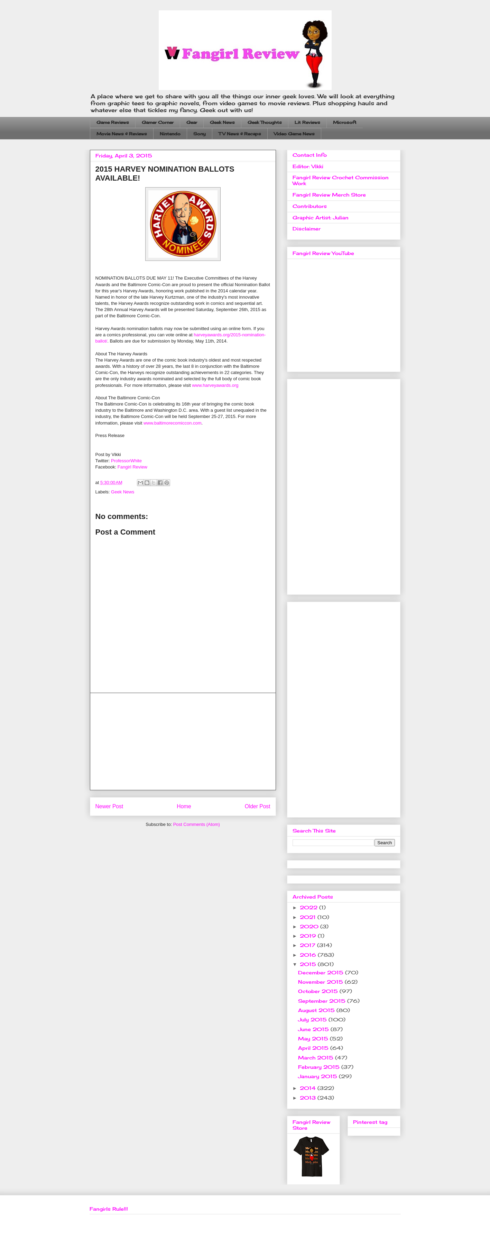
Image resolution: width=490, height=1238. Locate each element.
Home (184, 806)
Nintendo (170, 133)
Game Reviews (112, 122)
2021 (308, 917)
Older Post (257, 806)
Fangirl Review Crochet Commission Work (341, 180)
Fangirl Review (132, 467)
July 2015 (313, 1019)
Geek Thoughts (265, 122)
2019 (309, 936)
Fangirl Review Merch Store (329, 195)
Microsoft (345, 122)
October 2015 (319, 991)
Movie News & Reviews (121, 133)
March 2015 (316, 1058)
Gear (191, 122)
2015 (309, 964)
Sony (199, 133)
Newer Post (109, 806)
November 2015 (321, 982)
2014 (308, 1088)
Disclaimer (307, 228)
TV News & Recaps (240, 133)
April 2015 (314, 1048)
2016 (309, 955)
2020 (310, 926)
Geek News (222, 122)
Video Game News (294, 133)
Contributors (310, 206)
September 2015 (322, 1001)
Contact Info (310, 155)
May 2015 (314, 1038)
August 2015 (317, 1010)
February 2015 (319, 1067)
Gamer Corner (158, 122)
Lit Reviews (307, 122)
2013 (308, 1098)
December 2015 (321, 972)
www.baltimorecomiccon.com (173, 423)
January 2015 (318, 1076)
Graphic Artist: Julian (321, 217)
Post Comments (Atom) (196, 824)
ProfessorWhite (126, 460)
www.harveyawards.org (215, 385)
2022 (309, 907)
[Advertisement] (183, 741)
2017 (308, 945)
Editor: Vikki (308, 166)
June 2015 (314, 1029)
